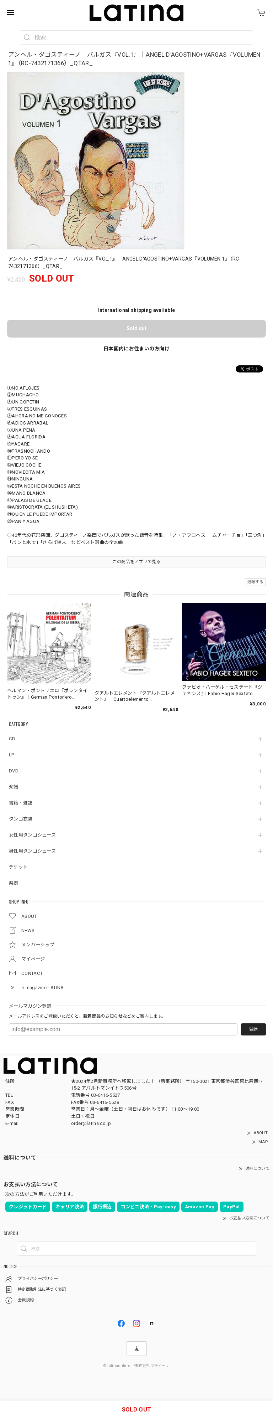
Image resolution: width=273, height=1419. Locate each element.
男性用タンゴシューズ (32, 851)
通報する (255, 582)
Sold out (136, 328)
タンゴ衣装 (21, 819)
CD (12, 738)
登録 (253, 1029)
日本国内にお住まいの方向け (136, 348)
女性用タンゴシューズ (32, 835)
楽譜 (13, 787)
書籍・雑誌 (21, 803)
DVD (13, 770)
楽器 (13, 883)
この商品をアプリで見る (136, 561)
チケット (18, 867)
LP (12, 754)
